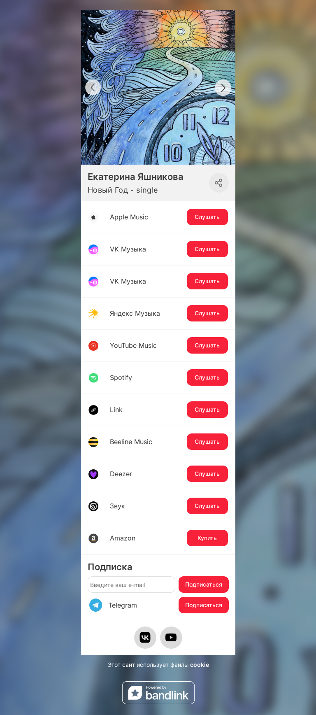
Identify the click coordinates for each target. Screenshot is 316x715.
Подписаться (203, 584)
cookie (199, 664)
